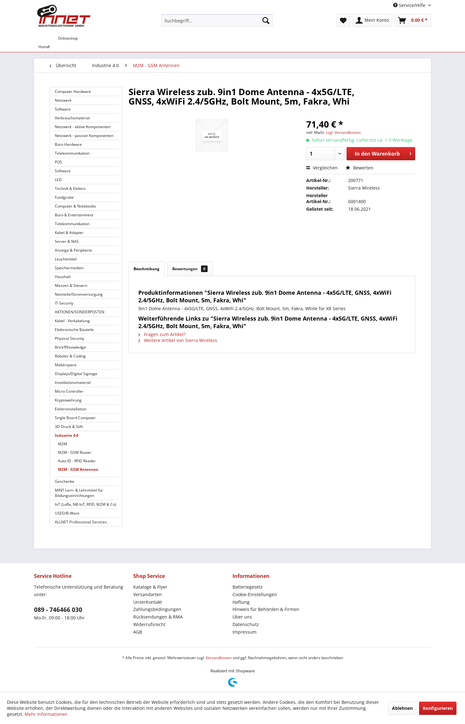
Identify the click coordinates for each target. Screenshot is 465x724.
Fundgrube (64, 197)
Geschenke (64, 481)
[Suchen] (266, 20)
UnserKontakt (147, 602)
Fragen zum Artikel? (162, 334)
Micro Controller (69, 391)
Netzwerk (63, 100)
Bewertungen (190, 268)
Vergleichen (322, 168)
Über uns (242, 617)
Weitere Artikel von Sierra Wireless (177, 340)
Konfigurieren (438, 708)
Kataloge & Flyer (150, 587)
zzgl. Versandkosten (343, 132)
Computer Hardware (73, 91)
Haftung (241, 602)
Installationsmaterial (73, 382)
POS (58, 162)
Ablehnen (402, 708)
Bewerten (359, 168)
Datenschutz (246, 624)
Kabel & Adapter (69, 232)
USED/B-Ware (67, 513)
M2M (62, 444)
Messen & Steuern (71, 285)
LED (58, 179)
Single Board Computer (75, 417)
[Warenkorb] (413, 20)
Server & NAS (67, 241)
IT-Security (64, 303)
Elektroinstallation (70, 409)
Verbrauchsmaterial (72, 118)
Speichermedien (69, 268)
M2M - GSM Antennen (78, 469)
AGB (137, 632)
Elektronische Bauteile (74, 329)
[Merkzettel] (343, 20)
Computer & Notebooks (75, 206)
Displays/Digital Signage (76, 373)
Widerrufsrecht (149, 624)
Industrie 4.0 (66, 435)
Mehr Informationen (46, 714)
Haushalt (63, 276)
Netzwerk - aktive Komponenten (83, 126)
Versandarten (147, 594)
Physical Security (69, 338)
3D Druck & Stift (69, 426)
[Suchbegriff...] (217, 20)
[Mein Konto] (372, 20)
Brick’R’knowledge (70, 347)
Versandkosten (219, 657)
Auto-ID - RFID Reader (77, 461)
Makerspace (66, 365)
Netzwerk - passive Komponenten (84, 135)
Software (63, 109)
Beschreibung (146, 268)
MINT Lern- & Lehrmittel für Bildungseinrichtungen (79, 492)
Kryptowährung (68, 400)
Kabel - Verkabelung (72, 320)
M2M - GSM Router (74, 452)
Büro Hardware (68, 144)
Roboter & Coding (70, 356)
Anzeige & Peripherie (73, 250)
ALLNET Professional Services (81, 522)
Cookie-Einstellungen (255, 594)
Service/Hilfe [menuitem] (410, 5)
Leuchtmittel (66, 259)
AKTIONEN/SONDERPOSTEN (79, 312)
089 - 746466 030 (58, 610)
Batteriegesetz (248, 587)
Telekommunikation (72, 153)
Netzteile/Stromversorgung (79, 294)
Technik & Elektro (70, 188)
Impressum (244, 632)
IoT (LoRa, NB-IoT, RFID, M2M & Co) (85, 504)
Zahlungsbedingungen (157, 609)
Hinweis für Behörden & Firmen (266, 609)
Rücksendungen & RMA (158, 617)
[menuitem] (217, 20)
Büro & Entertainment (74, 215)
